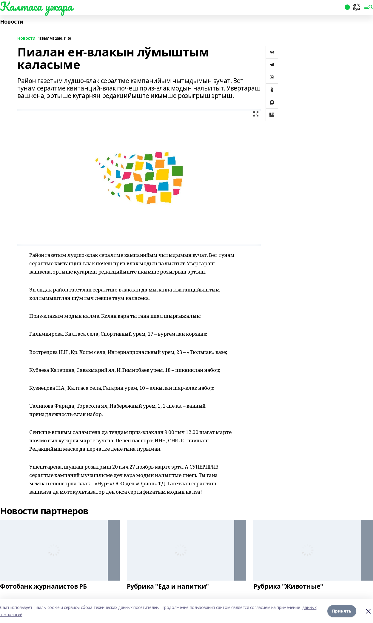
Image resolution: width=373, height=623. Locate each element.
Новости (11, 22)
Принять (342, 611)
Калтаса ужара (36, 6)
